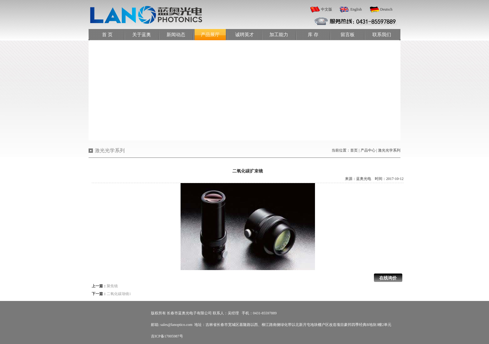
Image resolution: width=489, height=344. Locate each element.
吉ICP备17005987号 (167, 336)
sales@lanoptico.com (176, 324)
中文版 (326, 9)
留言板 (348, 34)
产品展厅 (210, 34)
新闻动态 (176, 34)
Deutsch (386, 9)
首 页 (107, 34)
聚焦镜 (112, 286)
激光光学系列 (389, 150)
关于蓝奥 (141, 34)
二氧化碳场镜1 (119, 294)
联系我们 (381, 34)
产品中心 (368, 150)
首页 (354, 150)
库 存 (313, 34)
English (356, 9)
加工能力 (278, 34)
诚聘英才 (244, 34)
